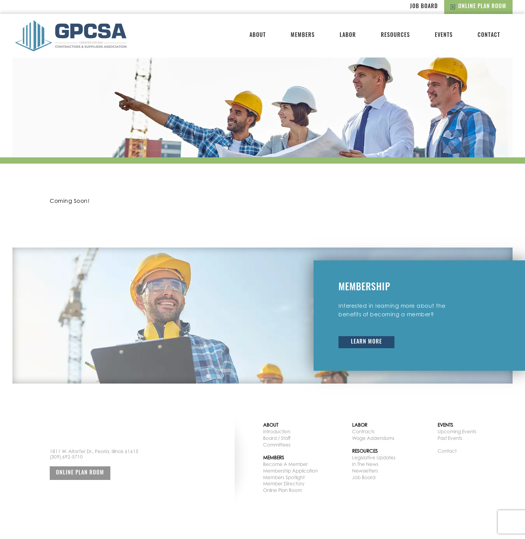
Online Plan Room (478, 7)
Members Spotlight (284, 477)
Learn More (366, 342)
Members (303, 35)
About (257, 35)
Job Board (424, 7)
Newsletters (365, 471)
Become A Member (285, 464)
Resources (395, 35)
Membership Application (290, 471)
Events (444, 35)
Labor (348, 35)
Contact (489, 35)
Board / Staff (277, 438)
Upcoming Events (457, 431)
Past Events (450, 438)
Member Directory (283, 484)
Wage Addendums (373, 438)
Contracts (363, 431)
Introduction (276, 431)
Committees (277, 445)
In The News (365, 464)
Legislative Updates (374, 458)
